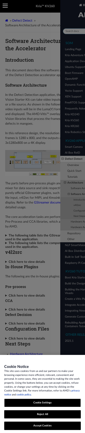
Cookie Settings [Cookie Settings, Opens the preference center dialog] (42, 408)
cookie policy (23, 400)
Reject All (42, 420)
